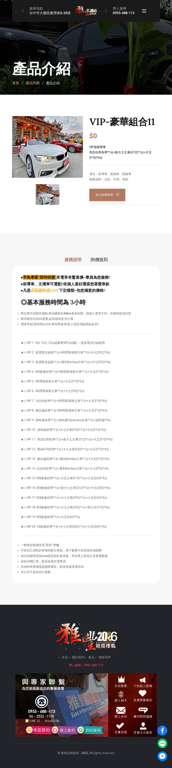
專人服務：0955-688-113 (86, 665)
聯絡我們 (105, 657)
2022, (85, 753)
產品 (91, 657)
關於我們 (78, 657)
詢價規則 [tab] (99, 259)
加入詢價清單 (108, 195)
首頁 (15, 83)
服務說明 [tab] (73, 259)
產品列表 (32, 83)
